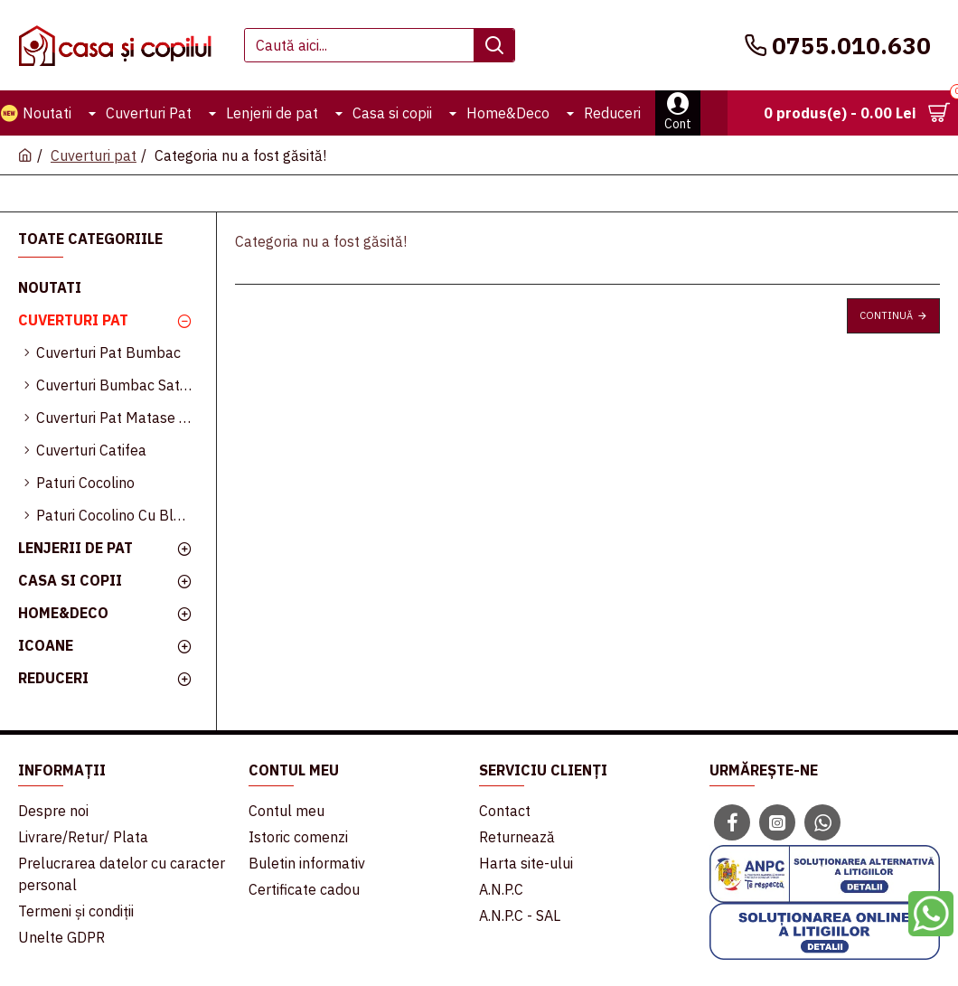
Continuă (886, 315)
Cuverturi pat (93, 155)
